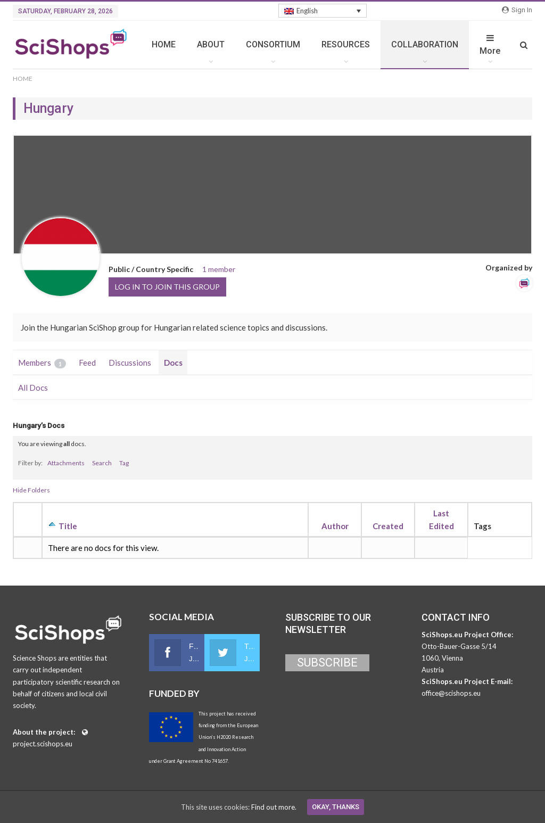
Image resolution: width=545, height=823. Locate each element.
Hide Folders (31, 490)
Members (42, 363)
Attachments (66, 463)
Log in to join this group (167, 286)
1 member (218, 269)
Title (68, 526)
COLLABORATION (424, 44)
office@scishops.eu (451, 693)
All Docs (33, 387)
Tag (124, 463)
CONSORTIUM (273, 44)
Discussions (130, 362)
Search (102, 463)
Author (335, 526)
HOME (164, 44)
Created (388, 526)
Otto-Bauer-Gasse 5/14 (459, 646)
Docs (173, 362)
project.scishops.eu (42, 743)
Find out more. (273, 807)
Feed (87, 362)
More (490, 45)
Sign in (517, 10)
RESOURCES (345, 44)
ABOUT (211, 44)
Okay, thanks (335, 807)
